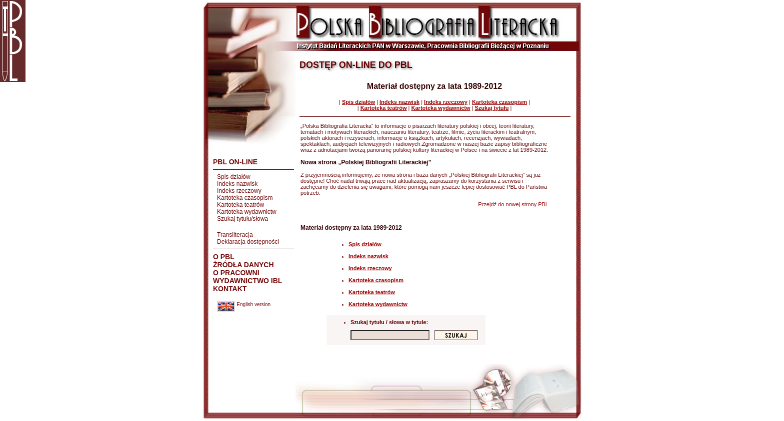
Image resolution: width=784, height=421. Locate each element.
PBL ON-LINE (235, 162)
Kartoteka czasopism (244, 197)
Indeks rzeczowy (239, 190)
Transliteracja (235, 234)
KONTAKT (229, 289)
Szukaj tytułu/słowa (242, 218)
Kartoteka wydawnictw (246, 211)
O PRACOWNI (236, 273)
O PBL (223, 257)
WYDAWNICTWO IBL (247, 281)
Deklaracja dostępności (248, 241)
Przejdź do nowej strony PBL (513, 204)
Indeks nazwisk (237, 183)
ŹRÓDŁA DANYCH (243, 265)
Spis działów (233, 176)
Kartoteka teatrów (240, 204)
